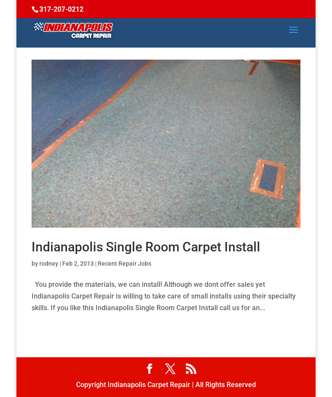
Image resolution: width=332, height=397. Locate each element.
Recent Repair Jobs (124, 263)
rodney (48, 263)
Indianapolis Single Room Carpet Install (146, 246)
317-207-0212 (61, 9)
